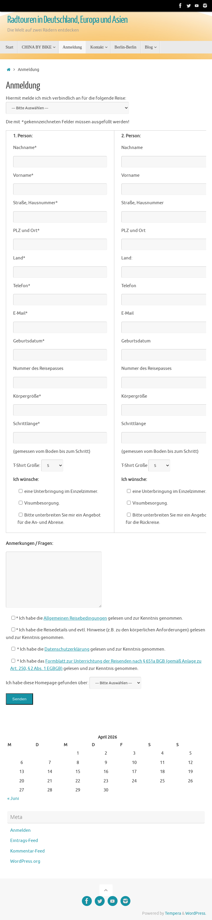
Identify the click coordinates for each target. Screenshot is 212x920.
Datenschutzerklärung (66, 649)
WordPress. (195, 913)
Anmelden (20, 830)
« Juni (13, 798)
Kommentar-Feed (27, 851)
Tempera (173, 913)
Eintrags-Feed (24, 840)
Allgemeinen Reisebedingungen (75, 618)
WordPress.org (25, 861)
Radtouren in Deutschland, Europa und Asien (67, 20)
